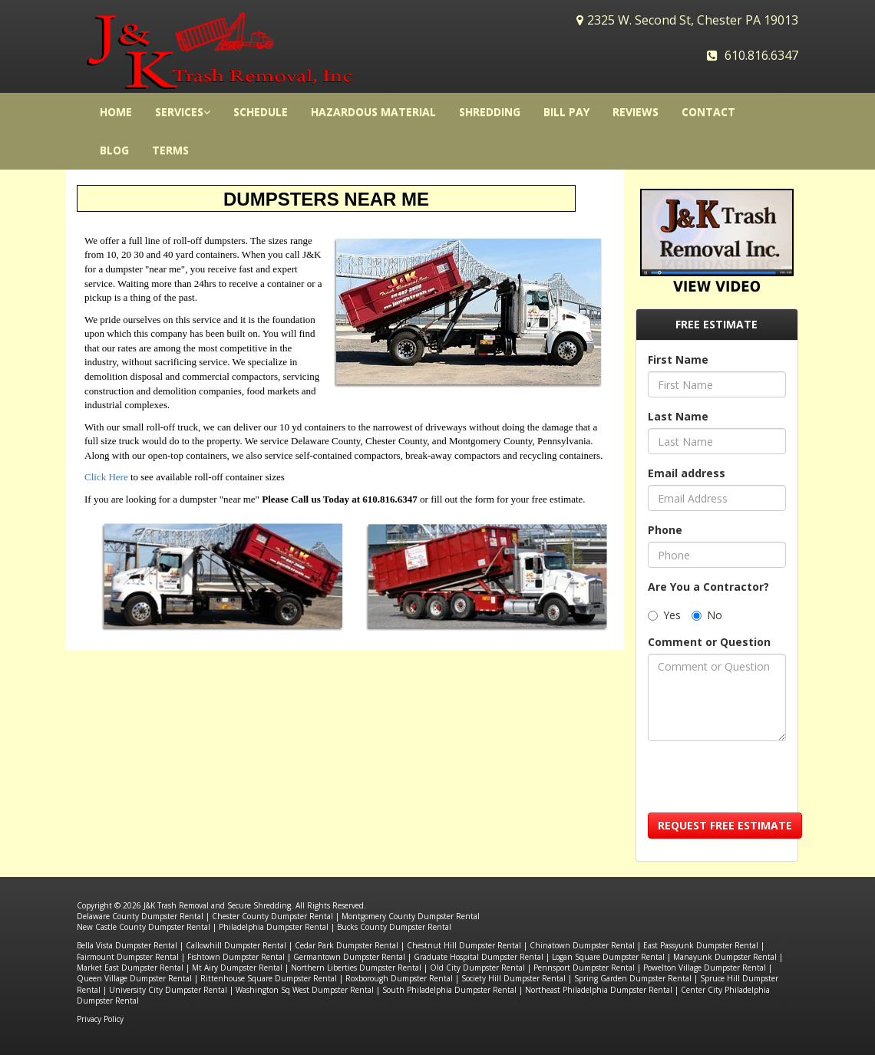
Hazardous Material (373, 111)
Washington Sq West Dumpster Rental (305, 989)
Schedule (260, 111)
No (707, 615)
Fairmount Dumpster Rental (128, 956)
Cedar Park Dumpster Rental (346, 945)
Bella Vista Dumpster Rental (127, 945)
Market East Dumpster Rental (130, 967)
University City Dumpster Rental (168, 989)
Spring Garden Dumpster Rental (633, 978)
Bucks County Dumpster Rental (394, 926)
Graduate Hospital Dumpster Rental (478, 956)
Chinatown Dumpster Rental (582, 945)
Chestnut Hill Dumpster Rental (464, 945)
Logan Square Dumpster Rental (608, 956)
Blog (114, 150)
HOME (116, 111)
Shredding (489, 111)
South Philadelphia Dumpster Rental (449, 989)
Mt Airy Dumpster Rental (237, 967)
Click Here (106, 477)
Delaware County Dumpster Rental (140, 916)
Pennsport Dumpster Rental (584, 967)
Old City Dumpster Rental (477, 967)
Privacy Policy (100, 1019)
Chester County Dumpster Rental (272, 916)
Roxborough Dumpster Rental (399, 978)
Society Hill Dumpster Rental (513, 978)
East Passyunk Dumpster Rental (700, 945)
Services (182, 111)
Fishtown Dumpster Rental (236, 956)
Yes (664, 615)
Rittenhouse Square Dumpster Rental (268, 978)
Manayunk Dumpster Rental (725, 956)
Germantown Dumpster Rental (349, 956)
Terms (170, 150)
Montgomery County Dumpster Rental (411, 916)
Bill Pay (566, 111)
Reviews (635, 111)
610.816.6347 (761, 55)
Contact (708, 111)
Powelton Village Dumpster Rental (704, 967)
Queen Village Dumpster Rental (134, 978)
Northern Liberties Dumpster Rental (356, 967)
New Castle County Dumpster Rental (143, 926)
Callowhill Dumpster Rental (236, 945)
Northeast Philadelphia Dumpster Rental (598, 989)
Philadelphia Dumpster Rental (274, 926)
